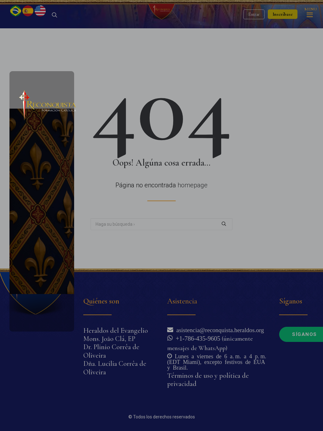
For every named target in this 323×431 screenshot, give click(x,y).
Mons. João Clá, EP (109, 339)
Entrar (254, 30)
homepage (193, 201)
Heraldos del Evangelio (115, 330)
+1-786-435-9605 (196, 338)
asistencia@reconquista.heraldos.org (218, 329)
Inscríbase (283, 30)
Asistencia (182, 301)
